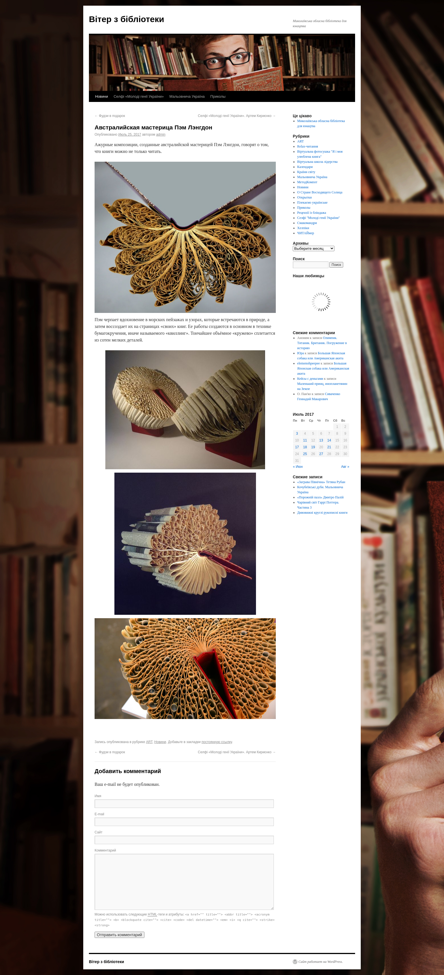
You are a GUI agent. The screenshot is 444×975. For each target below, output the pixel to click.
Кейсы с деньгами (310, 379)
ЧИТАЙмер (305, 233)
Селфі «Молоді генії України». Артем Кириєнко (237, 116)
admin (160, 134)
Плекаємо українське (312, 202)
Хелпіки (303, 228)
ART (149, 742)
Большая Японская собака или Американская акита (323, 368)
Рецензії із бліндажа (311, 213)
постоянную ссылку (217, 742)
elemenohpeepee (308, 363)
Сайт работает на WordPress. (320, 962)
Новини (101, 96)
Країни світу (306, 172)
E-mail (99, 814)
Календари (305, 167)
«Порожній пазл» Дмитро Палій (320, 497)
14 (329, 440)
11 (305, 440)
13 (321, 440)
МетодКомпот (307, 182)
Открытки (304, 197)
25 (305, 454)
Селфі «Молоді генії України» (139, 96)
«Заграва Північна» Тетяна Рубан (321, 482)
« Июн (298, 467)
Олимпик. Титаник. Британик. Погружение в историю (322, 343)
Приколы (218, 96)
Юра (300, 353)
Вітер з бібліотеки (126, 19)
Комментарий (105, 850)
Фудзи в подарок (110, 116)
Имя (98, 796)
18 (305, 447)
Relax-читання (307, 146)
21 (329, 447)
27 (321, 454)
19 (313, 447)
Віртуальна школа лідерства (317, 162)
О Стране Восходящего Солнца (319, 192)
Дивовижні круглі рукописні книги (322, 513)
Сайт (99, 832)
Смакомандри (307, 223)
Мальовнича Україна (187, 96)
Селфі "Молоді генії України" (318, 218)
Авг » (345, 467)
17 (297, 447)
